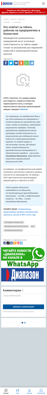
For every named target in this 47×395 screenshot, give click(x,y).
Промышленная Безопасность (16, 226)
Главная (6, 19)
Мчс (32, 226)
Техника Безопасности (13, 230)
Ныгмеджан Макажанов (14, 222)
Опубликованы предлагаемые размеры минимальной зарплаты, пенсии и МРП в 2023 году (20, 212)
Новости (13, 19)
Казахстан (21, 19)
